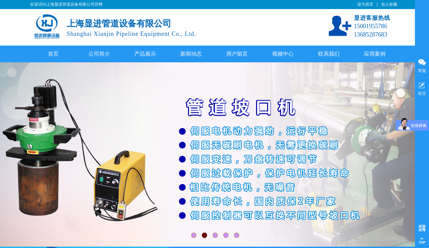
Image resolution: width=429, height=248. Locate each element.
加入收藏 (389, 4)
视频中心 (283, 54)
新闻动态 (191, 54)
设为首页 (365, 4)
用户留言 (237, 54)
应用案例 (374, 54)
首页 (53, 54)
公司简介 (99, 54)
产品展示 (145, 54)
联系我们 (329, 54)
